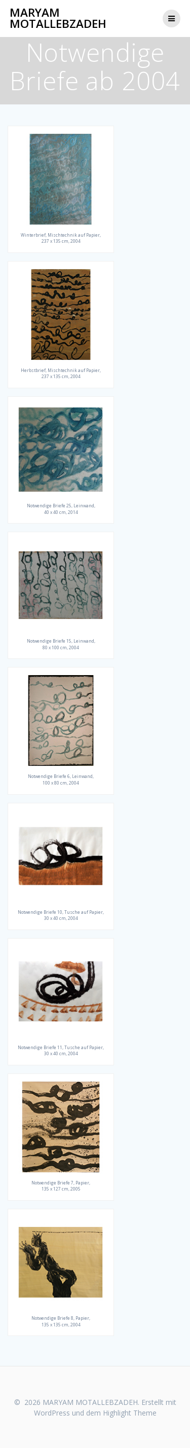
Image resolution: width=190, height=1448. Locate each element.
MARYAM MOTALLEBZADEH (58, 18)
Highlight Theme (130, 1413)
